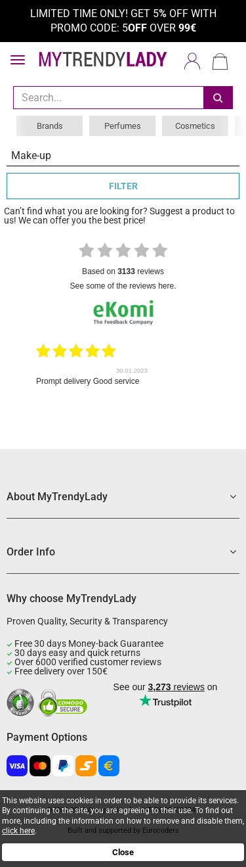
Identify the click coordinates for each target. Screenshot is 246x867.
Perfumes (122, 126)
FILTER (123, 186)
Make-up (31, 155)
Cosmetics (195, 126)
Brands (50, 126)
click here (18, 830)
